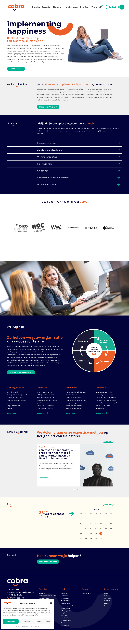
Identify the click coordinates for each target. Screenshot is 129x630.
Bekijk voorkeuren (44, 621)
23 (96, 534)
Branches (36, 7)
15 (91, 529)
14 (85, 529)
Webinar (106, 607)
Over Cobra (84, 7)
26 (111, 534)
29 (91, 539)
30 (96, 539)
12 (111, 523)
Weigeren (27, 621)
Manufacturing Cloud (67, 626)
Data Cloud (64, 619)
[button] (51, 603)
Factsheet (107, 604)
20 (81, 534)
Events (106, 609)
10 (101, 523)
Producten (46, 7)
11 (105, 523)
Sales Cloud (64, 599)
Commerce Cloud (65, 612)
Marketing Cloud (65, 604)
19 (111, 529)
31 (101, 539)
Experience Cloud (66, 624)
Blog (105, 599)
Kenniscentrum (71, 7)
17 (100, 529)
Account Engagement (67, 609)
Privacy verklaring (34, 626)
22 (91, 534)
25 (106, 534)
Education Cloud (65, 621)
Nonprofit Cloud (65, 607)
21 (85, 534)
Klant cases (107, 602)
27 (81, 539)
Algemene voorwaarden (21, 626)
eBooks (106, 597)
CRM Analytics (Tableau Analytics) (67, 615)
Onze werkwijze (86, 597)
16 (96, 529)
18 (106, 529)
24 (101, 534)
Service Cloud (65, 602)
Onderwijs (42, 597)
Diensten (58, 7)
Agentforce (64, 597)
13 (80, 529)
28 (86, 539)
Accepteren (10, 621)
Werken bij (96, 7)
